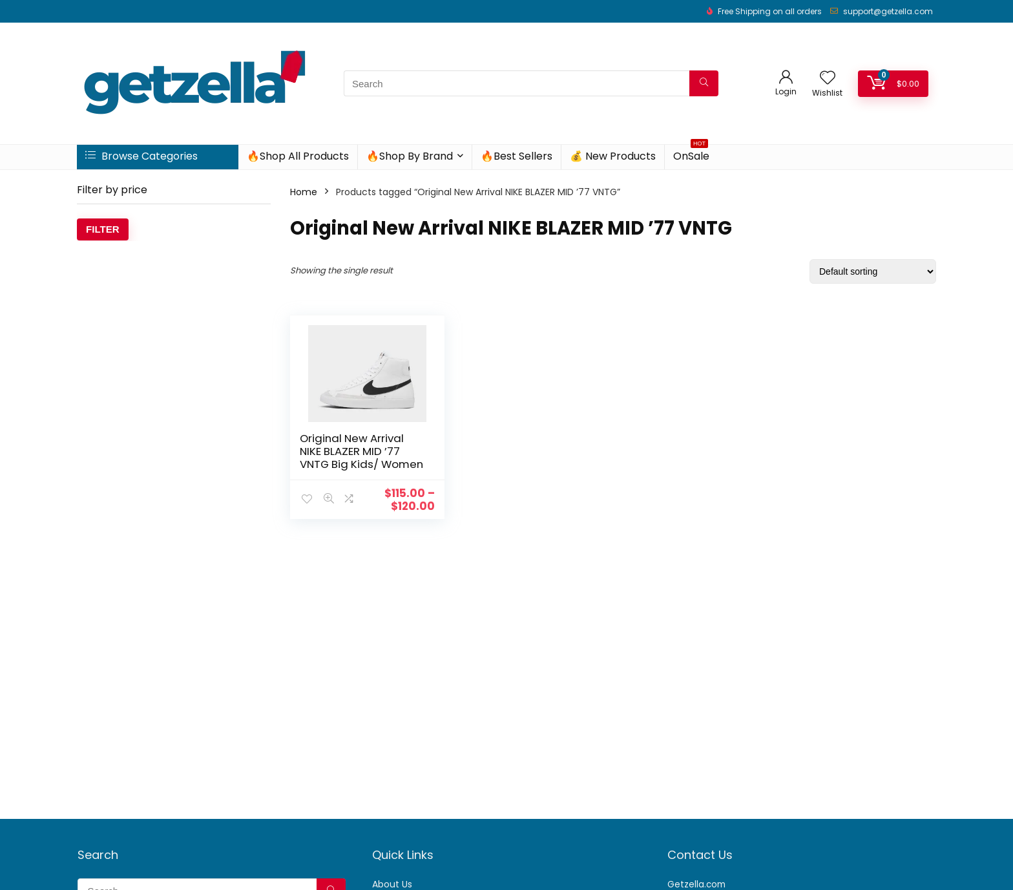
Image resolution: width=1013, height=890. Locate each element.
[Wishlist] (827, 78)
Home (303, 191)
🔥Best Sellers (516, 156)
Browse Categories (141, 156)
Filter (103, 229)
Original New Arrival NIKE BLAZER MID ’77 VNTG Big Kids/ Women (352, 457)
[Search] (703, 83)
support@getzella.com (888, 11)
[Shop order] (872, 271)
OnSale (691, 154)
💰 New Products (613, 156)
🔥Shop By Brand (409, 156)
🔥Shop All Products (298, 156)
